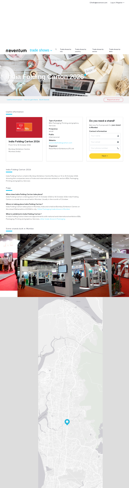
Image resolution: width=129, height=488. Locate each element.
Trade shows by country (80, 50)
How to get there (31, 100)
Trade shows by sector (98, 50)
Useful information (14, 100)
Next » (105, 156)
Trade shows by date (114, 50)
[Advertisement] (64, 27)
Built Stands (44, 100)
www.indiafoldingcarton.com (60, 143)
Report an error (113, 100)
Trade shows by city (65, 50)
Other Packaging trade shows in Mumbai (53, 209)
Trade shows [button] (41, 50)
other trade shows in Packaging (52, 219)
